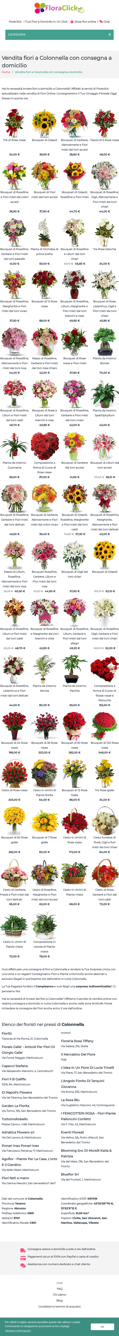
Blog (59, 1300)
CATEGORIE (59, 34)
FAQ (59, 1288)
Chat (104, 21)
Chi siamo (59, 1294)
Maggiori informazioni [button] (18, 1330)
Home (6, 72)
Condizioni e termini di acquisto (59, 1306)
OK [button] (102, 1326)
